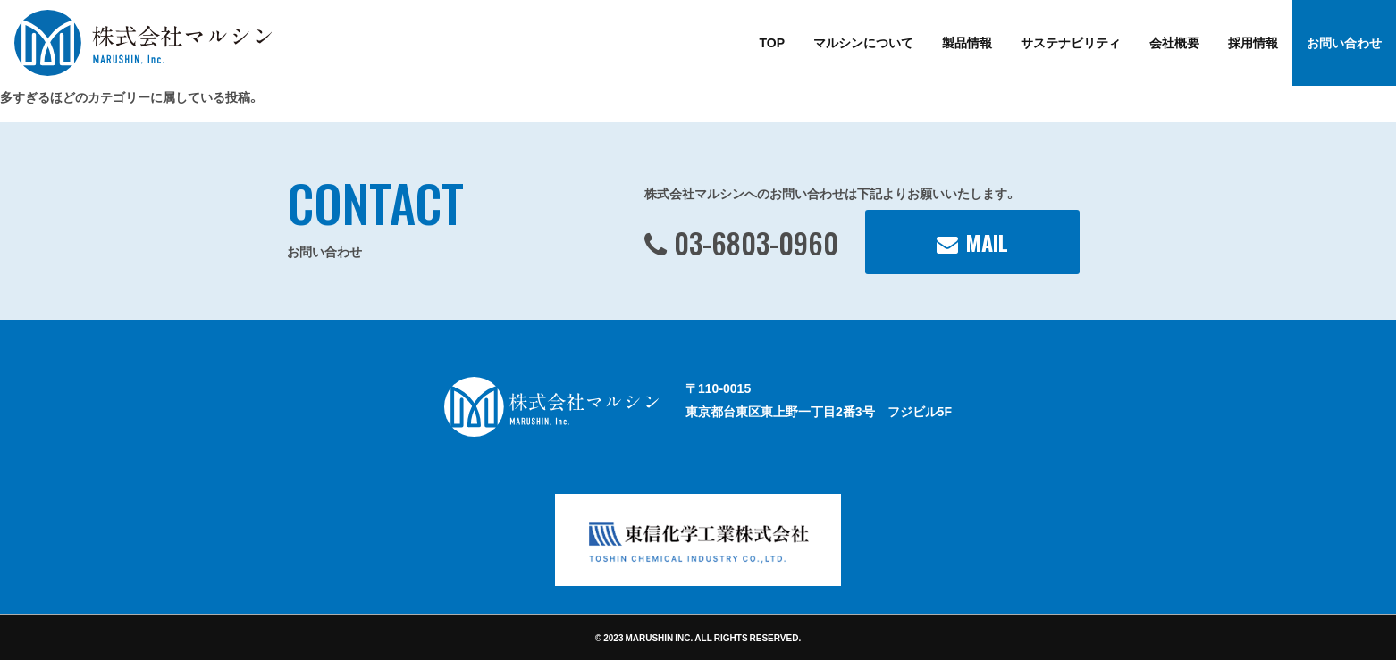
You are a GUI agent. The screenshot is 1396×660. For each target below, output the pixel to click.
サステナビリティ (1071, 42)
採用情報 (1253, 42)
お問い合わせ (1344, 42)
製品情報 (967, 42)
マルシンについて (863, 42)
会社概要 (1174, 42)
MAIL (986, 242)
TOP (772, 42)
